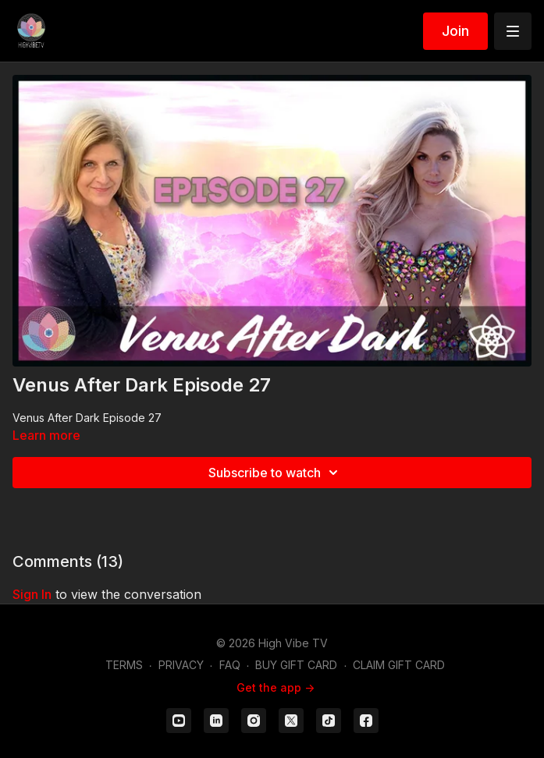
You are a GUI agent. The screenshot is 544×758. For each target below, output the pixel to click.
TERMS (124, 664)
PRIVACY (181, 664)
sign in (32, 594)
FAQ (229, 664)
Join (455, 31)
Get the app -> (275, 687)
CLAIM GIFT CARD (399, 664)
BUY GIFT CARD (296, 664)
